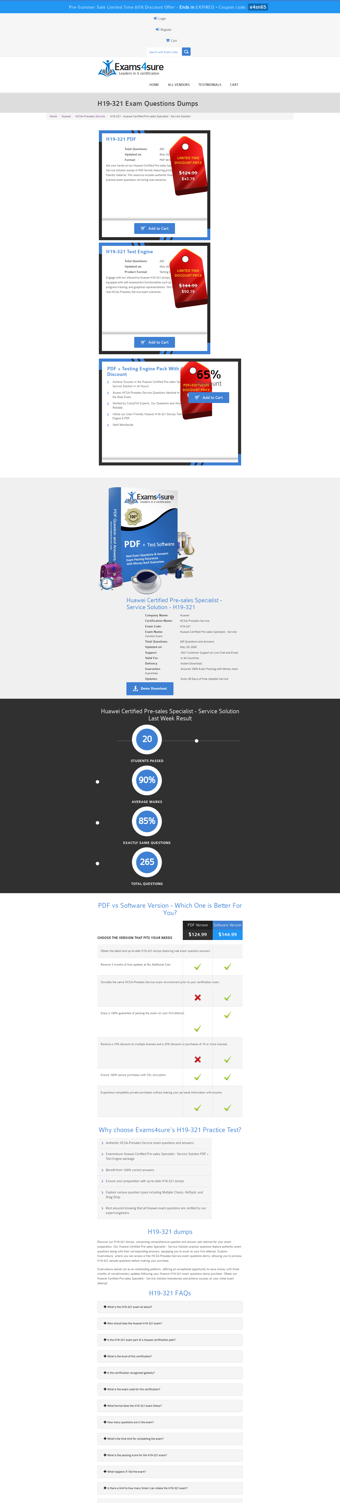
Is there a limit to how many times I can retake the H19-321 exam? (91, 977)
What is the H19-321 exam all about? (73, 796)
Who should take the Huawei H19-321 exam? (78, 812)
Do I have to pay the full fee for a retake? (75, 993)
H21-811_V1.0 (58, 1178)
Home (208, 35)
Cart (288, 35)
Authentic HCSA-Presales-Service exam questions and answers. (98, 663)
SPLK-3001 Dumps (232, 1477)
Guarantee (89, 1496)
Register (243, 18)
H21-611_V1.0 (58, 1149)
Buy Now (276, 1091)
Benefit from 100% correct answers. (78, 682)
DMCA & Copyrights (172, 1496)
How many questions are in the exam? (74, 911)
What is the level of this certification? (73, 845)
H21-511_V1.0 (58, 1134)
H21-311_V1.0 (58, 1104)
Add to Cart (110, 165)
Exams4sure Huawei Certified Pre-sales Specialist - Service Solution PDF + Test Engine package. (235, 666)
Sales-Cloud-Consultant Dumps (149, 1471)
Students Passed (75, 448)
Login (266, 18)
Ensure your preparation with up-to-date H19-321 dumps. (220, 682)
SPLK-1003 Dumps (191, 1477)
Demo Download (190, 358)
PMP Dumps (67, 1470)
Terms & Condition (116, 1496)
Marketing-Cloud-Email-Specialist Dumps (273, 1471)
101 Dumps (108, 1470)
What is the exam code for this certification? (77, 878)
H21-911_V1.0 (58, 1193)
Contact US (144, 1496)
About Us (68, 1496)
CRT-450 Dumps (232, 1470)
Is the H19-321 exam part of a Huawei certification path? (85, 829)
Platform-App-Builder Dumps (67, 1479)
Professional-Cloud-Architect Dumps (190, 1471)
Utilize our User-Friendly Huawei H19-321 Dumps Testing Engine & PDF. (113, 224)
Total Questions (265, 448)
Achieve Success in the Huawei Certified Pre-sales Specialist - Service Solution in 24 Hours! (127, 204)
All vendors (233, 35)
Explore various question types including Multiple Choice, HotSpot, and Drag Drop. (106, 703)
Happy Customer (168, 1439)
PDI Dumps (108, 1477)
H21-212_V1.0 (58, 1089)
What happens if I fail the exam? (70, 960)
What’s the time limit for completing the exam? (79, 927)
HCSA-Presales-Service (90, 74)
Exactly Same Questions (201, 448)
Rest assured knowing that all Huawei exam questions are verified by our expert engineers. (236, 703)
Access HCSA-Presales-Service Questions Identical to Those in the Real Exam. (118, 210)
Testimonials (264, 35)
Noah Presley (168, 1431)
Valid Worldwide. (75, 231)
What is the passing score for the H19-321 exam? (81, 944)
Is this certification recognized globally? (75, 861)
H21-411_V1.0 (58, 1119)
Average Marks (138, 448)
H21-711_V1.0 (58, 1163)
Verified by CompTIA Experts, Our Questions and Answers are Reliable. (113, 217)
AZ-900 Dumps (149, 1477)
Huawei (66, 74)
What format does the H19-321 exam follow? (78, 894)
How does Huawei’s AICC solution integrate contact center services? (92, 1010)
